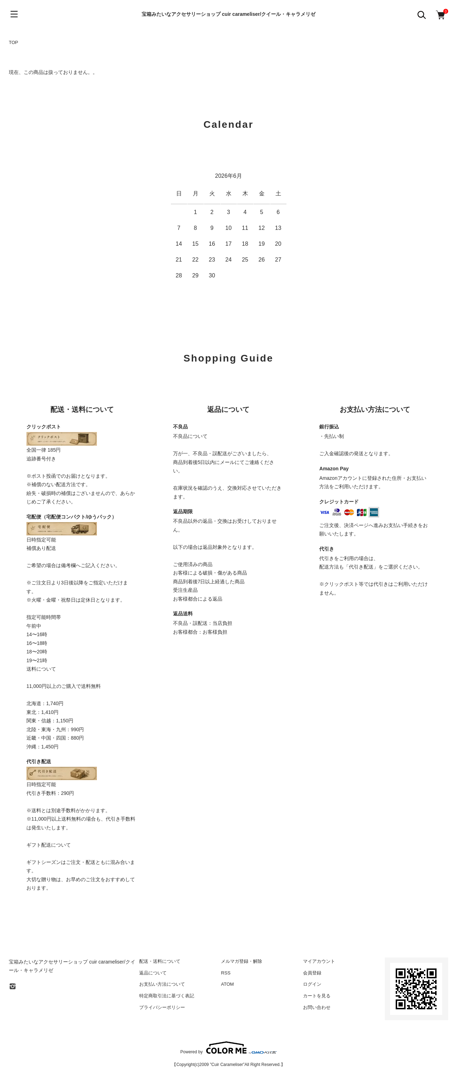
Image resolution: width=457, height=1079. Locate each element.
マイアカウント (319, 961)
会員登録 (312, 973)
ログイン (312, 984)
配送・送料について (159, 961)
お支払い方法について (162, 984)
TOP (13, 42)
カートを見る (317, 995)
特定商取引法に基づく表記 (166, 995)
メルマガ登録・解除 (241, 961)
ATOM (227, 984)
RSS (225, 973)
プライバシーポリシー (162, 1007)
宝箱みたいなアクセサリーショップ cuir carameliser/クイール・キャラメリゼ (228, 14)
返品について (153, 973)
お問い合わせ (317, 1007)
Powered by (228, 1047)
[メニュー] (14, 14)
